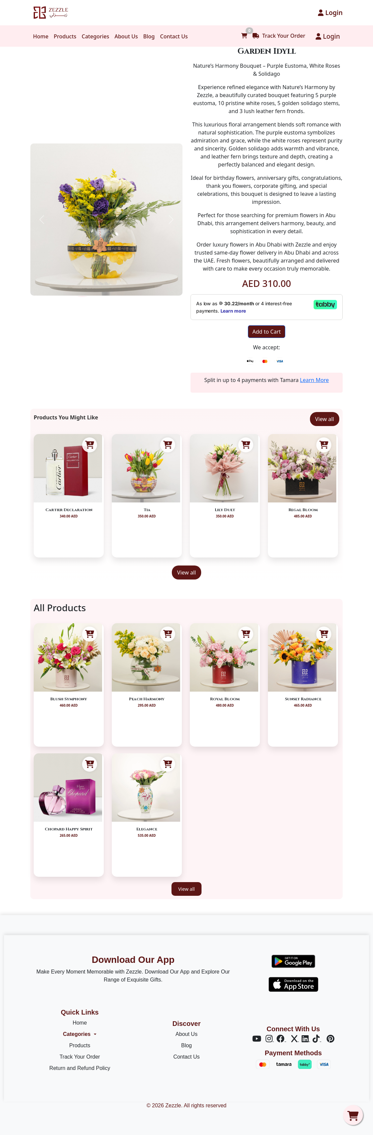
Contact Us (174, 36)
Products (65, 36)
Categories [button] (77, 1034)
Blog (148, 36)
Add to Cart (266, 331)
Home (40, 36)
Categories (95, 36)
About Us (126, 36)
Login (330, 12)
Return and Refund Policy (79, 1068)
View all (324, 419)
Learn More (314, 380)
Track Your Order (279, 35)
